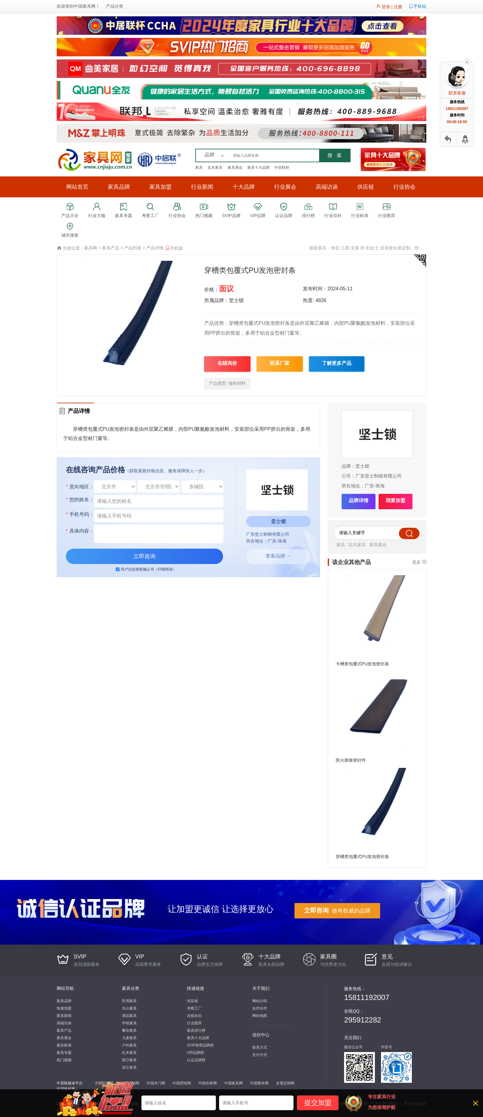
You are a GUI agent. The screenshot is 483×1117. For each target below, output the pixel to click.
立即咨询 (144, 556)
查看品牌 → (278, 555)
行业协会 (404, 187)
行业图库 (194, 1023)
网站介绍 (259, 1001)
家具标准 (64, 1045)
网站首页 (77, 187)
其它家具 (129, 1067)
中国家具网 (84, 6)
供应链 (365, 187)
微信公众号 (353, 1047)
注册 (398, 6)
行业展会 (285, 187)
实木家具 (215, 167)
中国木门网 (156, 1083)
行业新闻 (202, 187)
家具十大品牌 (258, 167)
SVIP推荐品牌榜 (200, 1045)
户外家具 (129, 1045)
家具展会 (235, 167)
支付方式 (259, 1055)
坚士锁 (362, 466)
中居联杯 (281, 167)
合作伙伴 (259, 1008)
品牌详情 (358, 500)
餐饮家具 (129, 1030)
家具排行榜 (196, 1030)
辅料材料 (237, 383)
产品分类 (114, 6)
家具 (199, 167)
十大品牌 (244, 187)
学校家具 (129, 1023)
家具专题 (64, 1052)
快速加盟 (64, 1008)
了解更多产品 (336, 363)
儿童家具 (129, 1038)
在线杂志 (194, 1016)
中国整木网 (259, 1083)
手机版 (174, 248)
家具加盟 (160, 187)
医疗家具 (129, 1060)
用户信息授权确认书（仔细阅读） (148, 569)
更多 (416, 562)
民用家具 (129, 1001)
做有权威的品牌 (337, 910)
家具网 (90, 247)
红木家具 (129, 1052)
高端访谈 (327, 187)
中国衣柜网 (207, 1083)
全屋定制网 (285, 1083)
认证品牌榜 (196, 1060)
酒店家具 (129, 1016)
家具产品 (110, 247)
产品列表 (132, 247)
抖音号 (386, 1047)
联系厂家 (280, 363)
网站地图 (259, 1016)
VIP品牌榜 (195, 1052)
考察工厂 (194, 1008)
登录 (386, 6)
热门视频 (64, 1060)
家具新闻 (64, 1016)
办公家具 (129, 1008)
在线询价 (227, 363)
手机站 (419, 6)
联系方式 (259, 1047)
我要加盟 (395, 500)
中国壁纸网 (181, 1083)
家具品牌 (119, 187)
